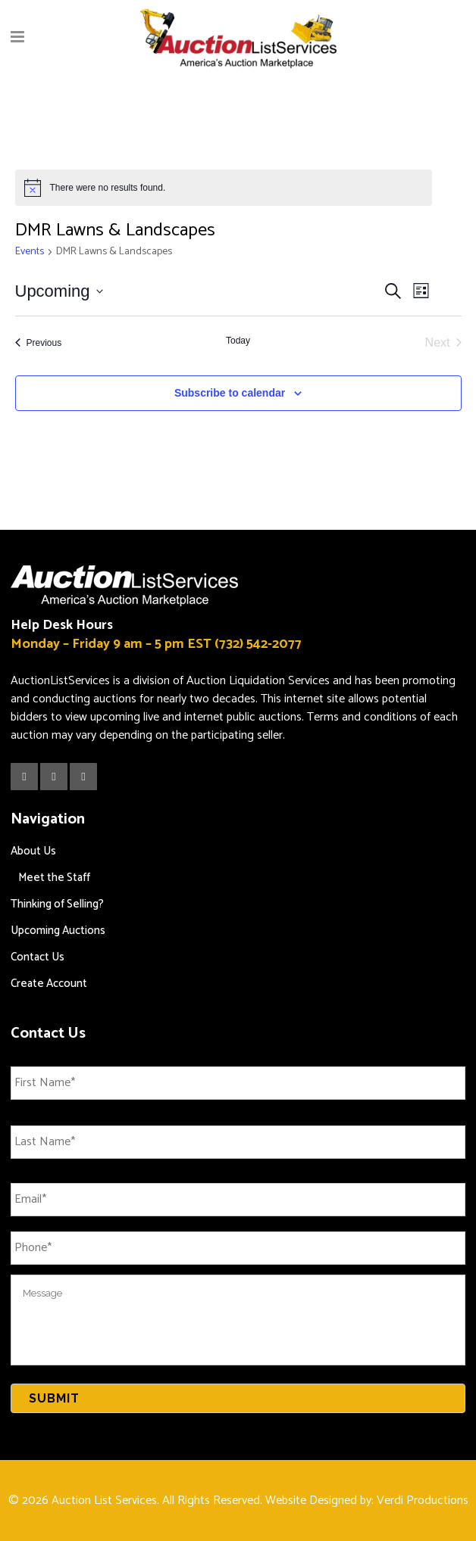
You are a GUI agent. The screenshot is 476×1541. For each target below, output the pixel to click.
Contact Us (37, 957)
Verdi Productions (422, 1500)
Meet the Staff (54, 877)
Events (29, 252)
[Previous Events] (38, 343)
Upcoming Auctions (58, 930)
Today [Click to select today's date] (238, 340)
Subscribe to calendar (229, 393)
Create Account (49, 983)
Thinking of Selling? (57, 904)
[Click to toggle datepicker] (59, 291)
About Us (33, 851)
